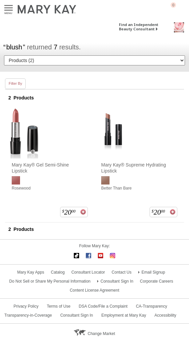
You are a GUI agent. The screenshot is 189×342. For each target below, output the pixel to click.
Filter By (15, 83)
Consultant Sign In (117, 281)
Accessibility (165, 315)
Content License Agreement (94, 290)
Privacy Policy (25, 306)
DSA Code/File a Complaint (103, 306)
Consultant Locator (88, 272)
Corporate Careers (156, 281)
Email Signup (153, 272)
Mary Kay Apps (30, 272)
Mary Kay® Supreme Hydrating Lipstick (133, 168)
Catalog (57, 272)
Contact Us (121, 272)
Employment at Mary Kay (123, 315)
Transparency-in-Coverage (28, 315)
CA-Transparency (151, 306)
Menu (8, 8)
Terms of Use (58, 306)
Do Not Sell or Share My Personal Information (49, 281)
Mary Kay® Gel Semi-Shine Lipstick (40, 168)
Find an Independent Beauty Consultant (138, 26)
